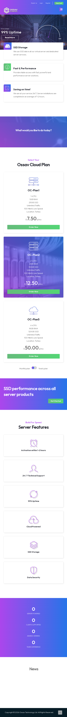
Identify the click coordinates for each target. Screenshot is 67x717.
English (34, 3)
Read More (10, 38)
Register (48, 3)
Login (41, 3)
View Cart (59, 3)
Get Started (56, 401)
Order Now (33, 227)
